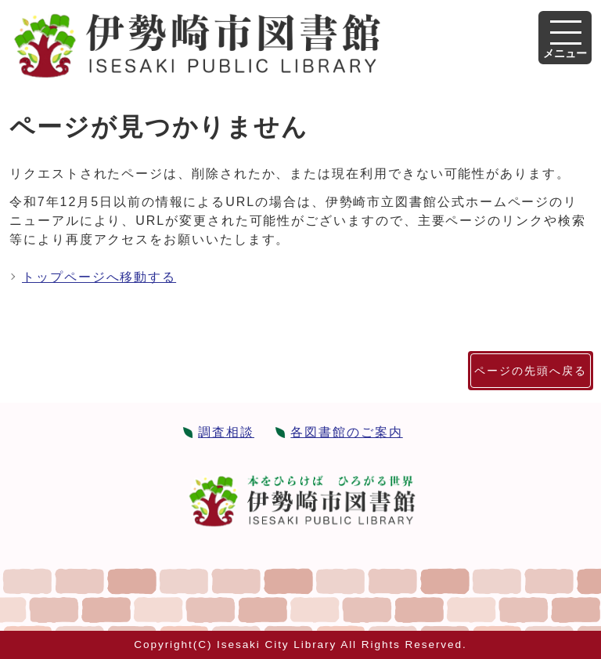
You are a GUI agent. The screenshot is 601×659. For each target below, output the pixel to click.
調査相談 (226, 432)
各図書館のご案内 (346, 432)
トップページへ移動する (99, 277)
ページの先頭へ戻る (530, 370)
